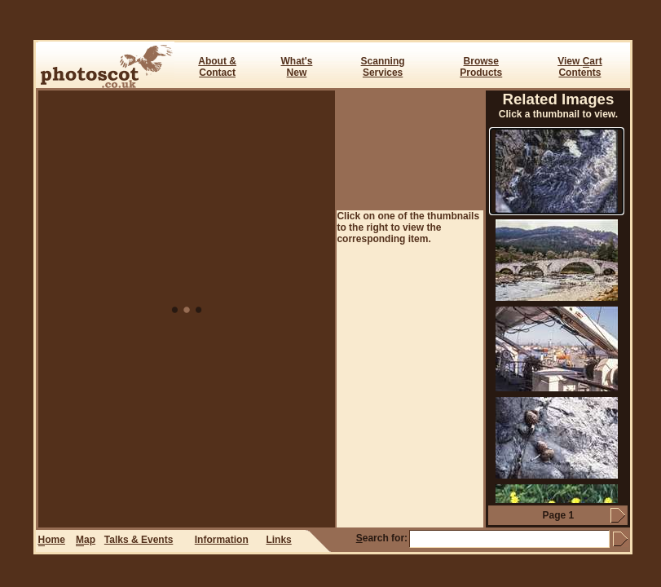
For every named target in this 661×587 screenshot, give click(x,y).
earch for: (382, 538)
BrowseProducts (481, 66)
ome (51, 540)
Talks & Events (138, 539)
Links (278, 539)
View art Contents (579, 66)
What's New (297, 66)
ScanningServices (383, 66)
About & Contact (217, 66)
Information (222, 539)
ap (85, 540)
